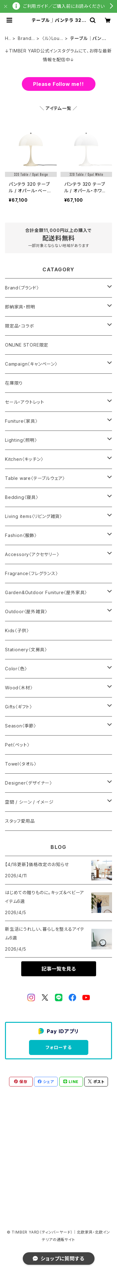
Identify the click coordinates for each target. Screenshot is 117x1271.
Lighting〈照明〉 (21, 440)
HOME (7, 39)
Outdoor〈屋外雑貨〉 (26, 611)
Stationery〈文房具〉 (26, 649)
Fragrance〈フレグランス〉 (31, 573)
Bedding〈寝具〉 (21, 497)
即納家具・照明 (20, 306)
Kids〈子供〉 (17, 630)
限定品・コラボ (19, 325)
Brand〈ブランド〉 (25, 39)
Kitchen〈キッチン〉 (24, 459)
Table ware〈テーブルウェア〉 (35, 478)
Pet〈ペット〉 (17, 744)
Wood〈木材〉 (18, 687)
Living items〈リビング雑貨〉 (33, 516)
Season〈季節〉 (20, 725)
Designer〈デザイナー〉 (28, 783)
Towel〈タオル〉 (21, 763)
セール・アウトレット (24, 402)
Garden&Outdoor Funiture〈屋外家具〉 (46, 592)
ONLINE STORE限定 (26, 344)
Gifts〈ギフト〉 (18, 706)
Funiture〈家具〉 (21, 421)
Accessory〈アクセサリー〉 (32, 554)
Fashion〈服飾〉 (21, 535)
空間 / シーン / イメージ (29, 802)
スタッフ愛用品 (20, 821)
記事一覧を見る (58, 969)
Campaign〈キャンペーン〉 (31, 364)
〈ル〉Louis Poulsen (52, 39)
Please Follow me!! (58, 84)
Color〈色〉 (16, 668)
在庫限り (14, 383)
